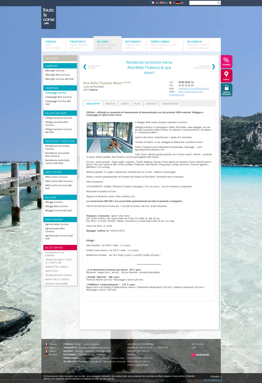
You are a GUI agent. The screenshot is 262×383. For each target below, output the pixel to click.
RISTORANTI (133, 45)
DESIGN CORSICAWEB (56, 283)
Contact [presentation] (151, 104)
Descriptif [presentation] (93, 104)
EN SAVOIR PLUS (213, 380)
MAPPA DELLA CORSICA (57, 279)
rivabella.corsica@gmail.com (194, 88)
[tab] (93, 104)
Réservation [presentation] (170, 104)
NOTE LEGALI (198, 344)
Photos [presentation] (110, 104)
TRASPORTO (79, 45)
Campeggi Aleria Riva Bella (94, 67)
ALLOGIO (106, 45)
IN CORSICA (198, 45)
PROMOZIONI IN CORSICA (58, 275)
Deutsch (51, 354)
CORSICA (52, 45)
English (50, 347)
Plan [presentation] (137, 104)
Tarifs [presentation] (125, 104)
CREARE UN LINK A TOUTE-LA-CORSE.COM (58, 261)
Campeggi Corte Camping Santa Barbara (202, 67)
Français (51, 344)
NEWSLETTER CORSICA (56, 266)
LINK (194, 347)
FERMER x (216, 376)
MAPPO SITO (51, 270)
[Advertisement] (149, 317)
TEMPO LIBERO (164, 45)
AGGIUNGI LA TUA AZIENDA (54, 254)
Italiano (50, 351)
